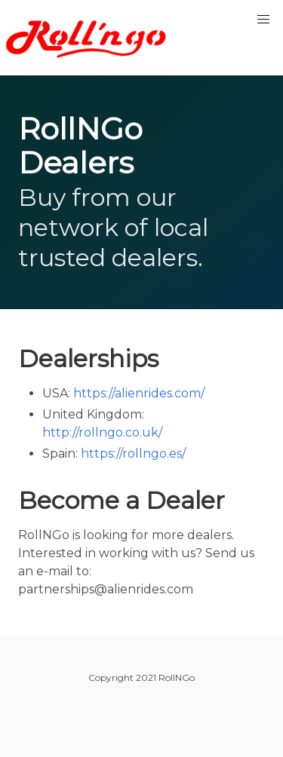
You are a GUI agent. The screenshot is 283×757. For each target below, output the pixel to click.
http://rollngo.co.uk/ (102, 432)
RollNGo (90, 37)
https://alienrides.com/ (139, 393)
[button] (263, 19)
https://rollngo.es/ (133, 453)
